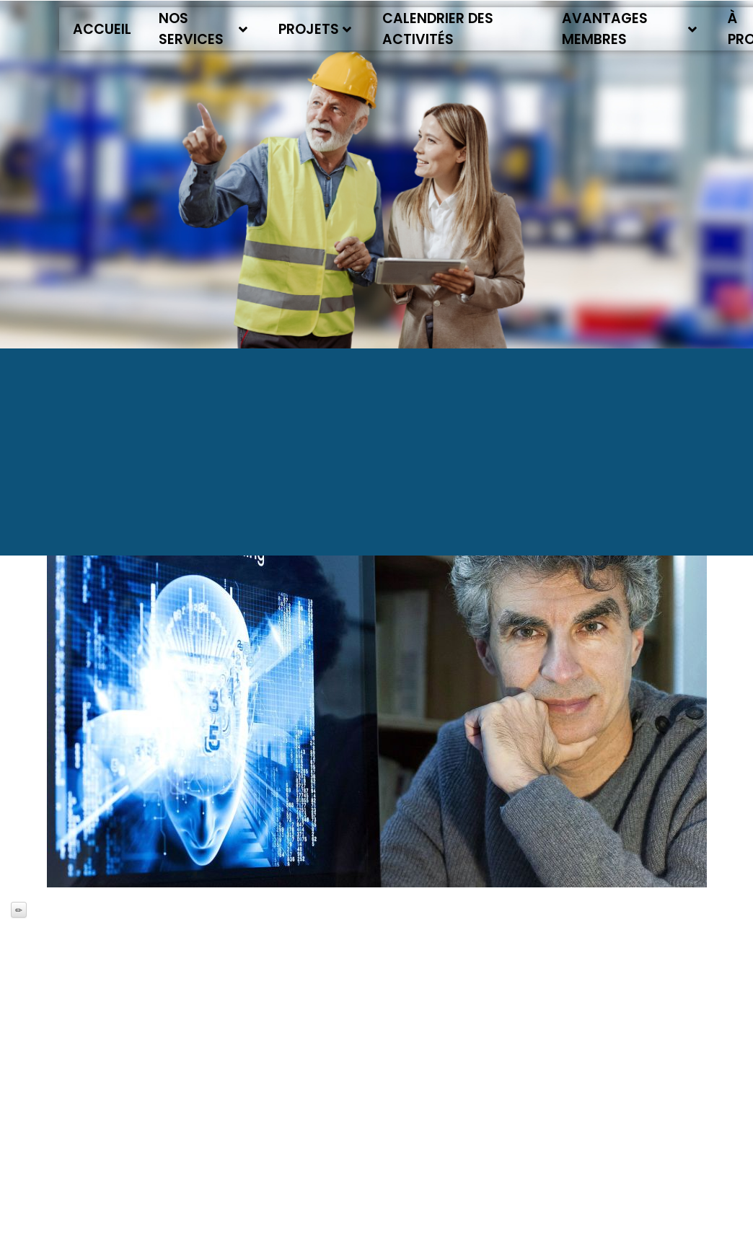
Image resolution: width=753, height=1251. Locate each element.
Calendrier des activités (437, 29)
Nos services (203, 29)
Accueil (102, 29)
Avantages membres (629, 29)
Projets (314, 29)
